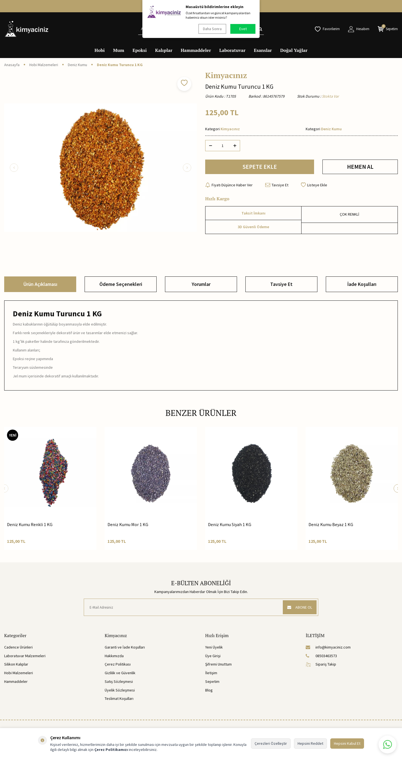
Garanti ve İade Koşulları (125, 647)
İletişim (211, 672)
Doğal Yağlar (294, 50)
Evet (243, 28)
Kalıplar (164, 50)
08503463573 (321, 655)
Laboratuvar (232, 50)
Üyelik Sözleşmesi (120, 690)
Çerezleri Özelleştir (271, 743)
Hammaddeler (196, 50)
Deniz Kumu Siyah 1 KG (229, 524)
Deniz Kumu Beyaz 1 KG (330, 524)
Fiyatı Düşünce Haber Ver (229, 184)
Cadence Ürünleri (18, 647)
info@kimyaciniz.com (328, 647)
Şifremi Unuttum (218, 664)
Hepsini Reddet (310, 743)
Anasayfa (12, 64)
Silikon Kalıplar (16, 664)
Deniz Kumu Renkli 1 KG (29, 524)
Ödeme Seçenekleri (120, 284)
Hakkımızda (114, 655)
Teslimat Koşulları (119, 698)
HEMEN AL (360, 166)
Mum (118, 50)
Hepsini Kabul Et (347, 743)
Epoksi (140, 50)
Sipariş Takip (321, 664)
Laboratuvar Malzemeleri (25, 655)
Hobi (100, 50)
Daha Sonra (212, 28)
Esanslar (263, 50)
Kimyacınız (226, 75)
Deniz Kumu (77, 64)
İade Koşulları (361, 284)
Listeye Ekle (314, 184)
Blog (209, 690)
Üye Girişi (213, 655)
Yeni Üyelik (214, 647)
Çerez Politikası (118, 664)
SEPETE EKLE (260, 166)
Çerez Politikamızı (111, 749)
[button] (14, 167)
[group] (100, 167)
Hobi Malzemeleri (43, 64)
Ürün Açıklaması (40, 284)
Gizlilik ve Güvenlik (120, 672)
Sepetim (212, 681)
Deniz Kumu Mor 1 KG (127, 524)
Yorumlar (201, 284)
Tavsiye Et (276, 184)
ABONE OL (299, 607)
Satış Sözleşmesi (119, 681)
